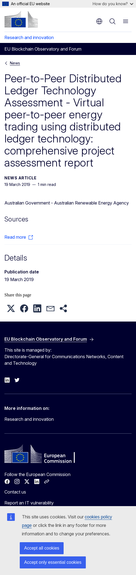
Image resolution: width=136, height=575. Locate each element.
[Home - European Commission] (21, 19)
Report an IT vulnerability (29, 503)
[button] (10, 308)
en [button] (99, 21)
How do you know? (113, 3)
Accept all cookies (41, 548)
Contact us (15, 492)
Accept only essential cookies (52, 562)
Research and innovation (29, 37)
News (15, 63)
